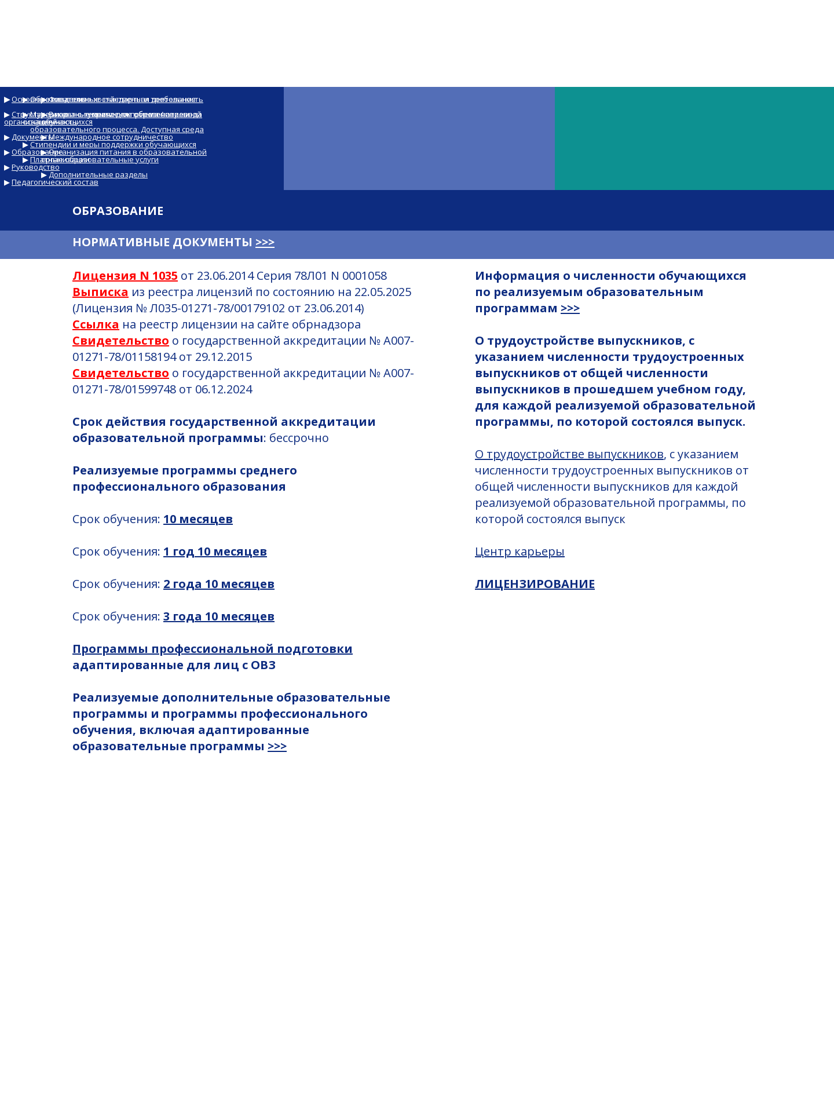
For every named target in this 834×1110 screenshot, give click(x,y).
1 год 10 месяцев (215, 551)
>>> (265, 242)
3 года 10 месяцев (219, 616)
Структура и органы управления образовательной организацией (103, 118)
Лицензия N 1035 (125, 275)
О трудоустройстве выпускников (569, 454)
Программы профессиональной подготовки (212, 648)
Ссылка (95, 324)
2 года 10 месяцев (219, 583)
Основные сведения (49, 99)
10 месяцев (198, 519)
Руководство (36, 167)
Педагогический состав (55, 182)
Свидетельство (120, 340)
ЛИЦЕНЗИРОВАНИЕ (535, 583)
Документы (33, 137)
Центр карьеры (520, 551)
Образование (37, 152)
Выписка (100, 292)
